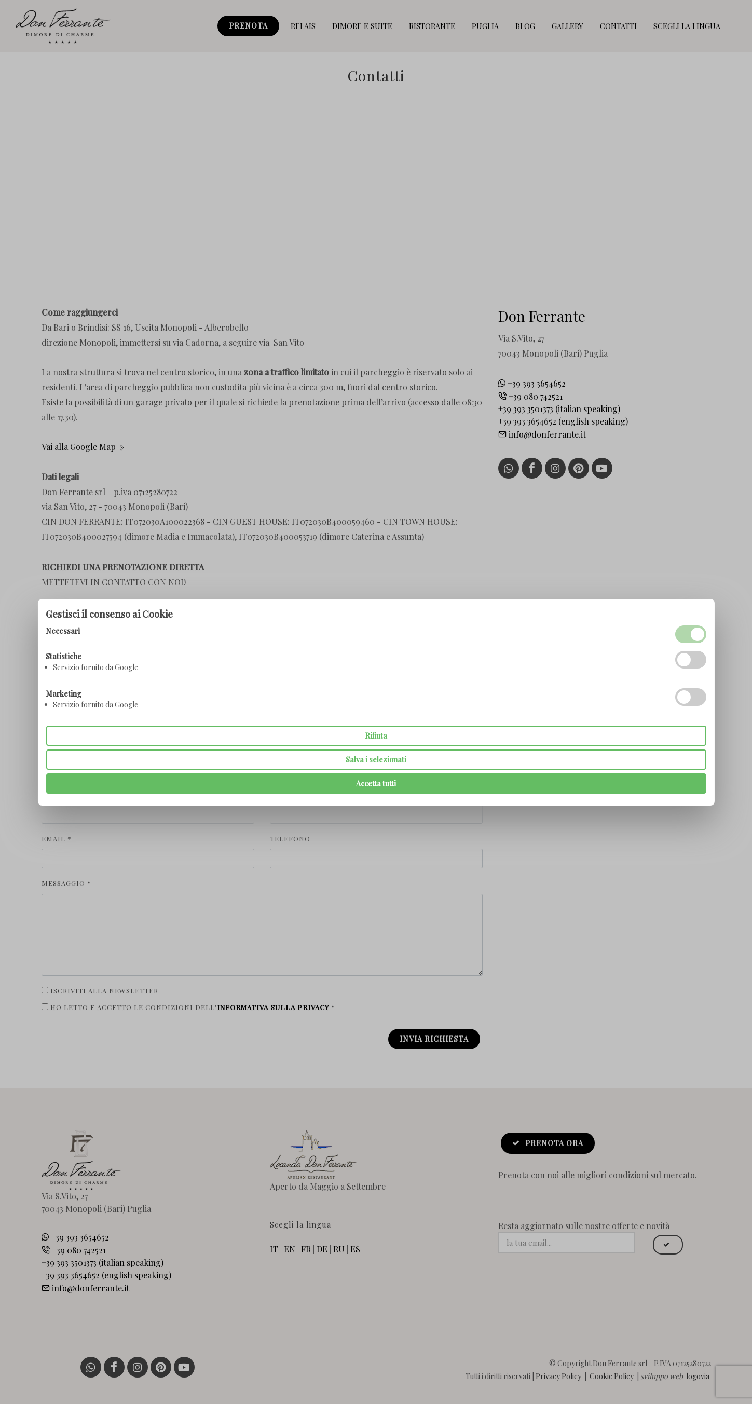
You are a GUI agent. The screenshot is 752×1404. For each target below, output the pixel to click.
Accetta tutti (376, 783)
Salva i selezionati (376, 760)
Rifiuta (376, 736)
